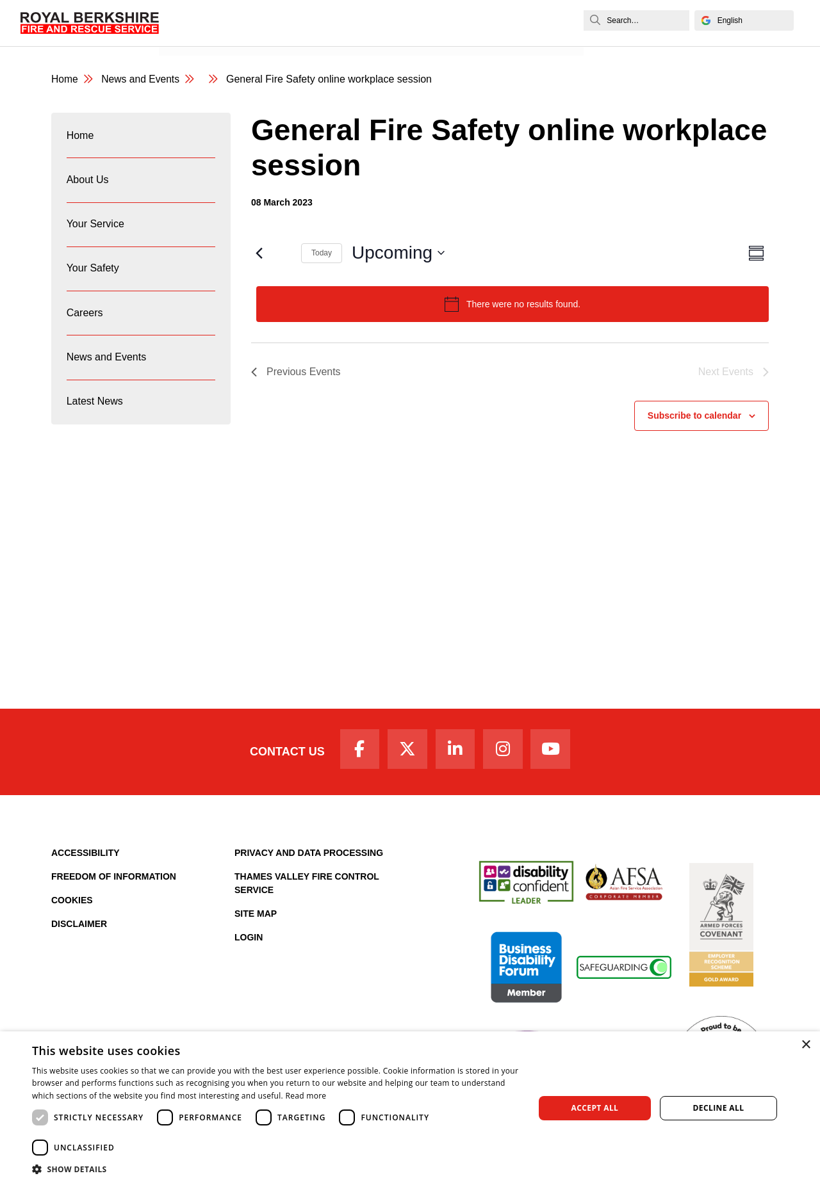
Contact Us (283, 752)
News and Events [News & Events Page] (142, 79)
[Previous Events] (258, 253)
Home (80, 136)
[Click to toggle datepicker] (398, 253)
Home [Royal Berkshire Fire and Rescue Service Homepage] (65, 79)
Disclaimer (79, 926)
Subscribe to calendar (694, 416)
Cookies (72, 903)
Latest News (95, 413)
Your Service (95, 228)
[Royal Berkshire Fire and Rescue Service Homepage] (90, 23)
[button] (276, 1169)
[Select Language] (742, 20)
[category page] (215, 79)
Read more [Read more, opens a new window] (305, 1095)
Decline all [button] (718, 1107)
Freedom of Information (113, 879)
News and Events (205, 36)
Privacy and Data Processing (308, 855)
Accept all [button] (595, 1107)
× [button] (805, 1045)
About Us (88, 182)
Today (321, 253)
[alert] (512, 305)
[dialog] (410, 1108)
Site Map (255, 916)
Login (248, 940)
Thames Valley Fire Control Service (306, 886)
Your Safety (93, 275)
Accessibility (85, 855)
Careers (85, 321)
